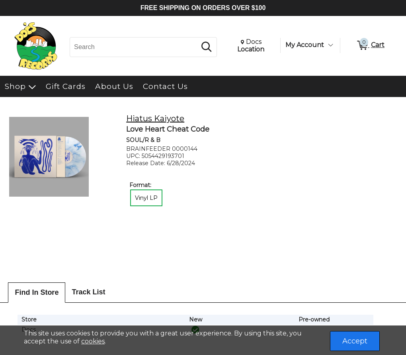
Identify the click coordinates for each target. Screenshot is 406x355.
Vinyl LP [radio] (146, 197)
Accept (354, 341)
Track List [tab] (88, 292)
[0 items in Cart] (370, 45)
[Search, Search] (134, 47)
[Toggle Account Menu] (330, 45)
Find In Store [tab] (37, 292)
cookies (93, 341)
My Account (304, 45)
